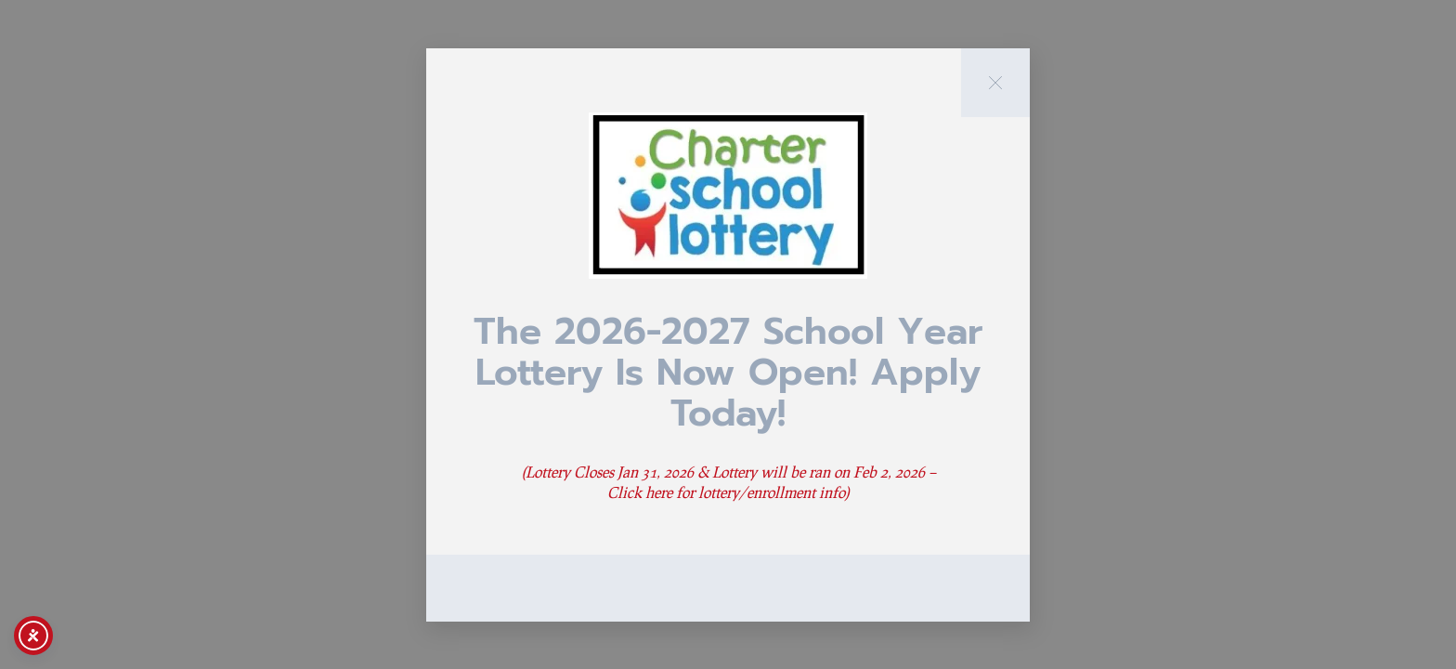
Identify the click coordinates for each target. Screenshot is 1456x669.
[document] (728, 334)
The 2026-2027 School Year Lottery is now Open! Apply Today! (728, 372)
